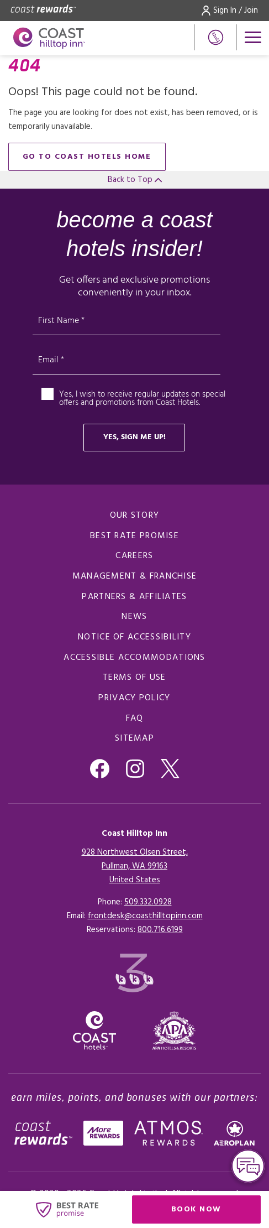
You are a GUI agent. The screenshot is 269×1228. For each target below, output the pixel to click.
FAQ (135, 718)
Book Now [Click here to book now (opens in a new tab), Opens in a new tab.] (196, 1209)
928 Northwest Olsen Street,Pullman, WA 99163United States (135, 866)
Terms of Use (134, 677)
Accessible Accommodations (134, 658)
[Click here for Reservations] (160, 929)
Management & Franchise (134, 576)
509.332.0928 (148, 902)
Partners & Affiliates (134, 597)
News (134, 617)
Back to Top (135, 179)
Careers (134, 556)
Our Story (135, 515)
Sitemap (134, 738)
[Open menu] (253, 37)
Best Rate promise (134, 536)
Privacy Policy (134, 698)
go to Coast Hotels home (87, 156)
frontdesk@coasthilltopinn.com (145, 916)
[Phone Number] (215, 37)
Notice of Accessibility (134, 637)
